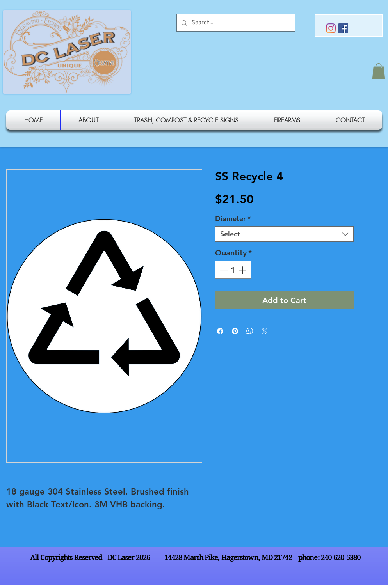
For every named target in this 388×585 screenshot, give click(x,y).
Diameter (233, 218)
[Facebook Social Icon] (343, 28)
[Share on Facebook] (220, 331)
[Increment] (243, 269)
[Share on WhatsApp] (250, 331)
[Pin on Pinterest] (235, 331)
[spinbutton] (233, 269)
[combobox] (284, 234)
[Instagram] (331, 28)
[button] (378, 71)
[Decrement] (223, 269)
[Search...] (235, 22)
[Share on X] (264, 331)
